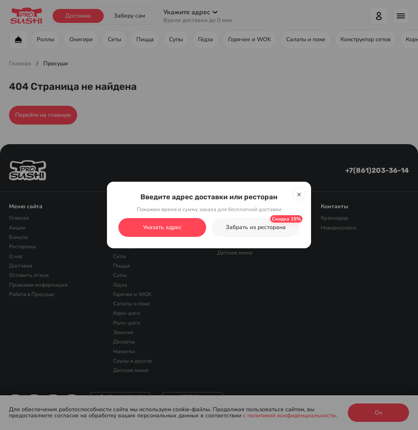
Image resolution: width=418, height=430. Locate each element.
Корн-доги (126, 313)
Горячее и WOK (132, 294)
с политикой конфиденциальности (289, 415)
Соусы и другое (132, 361)
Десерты (124, 342)
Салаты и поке (131, 304)
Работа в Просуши (31, 294)
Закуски (123, 332)
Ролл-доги (126, 322)
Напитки (124, 351)
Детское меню (131, 370)
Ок (378, 413)
